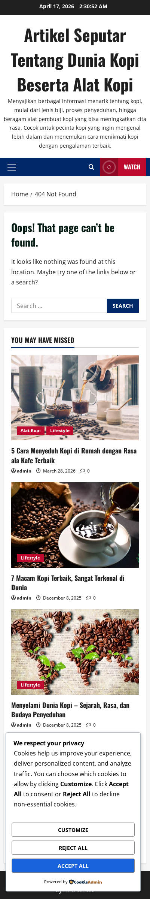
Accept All (73, 865)
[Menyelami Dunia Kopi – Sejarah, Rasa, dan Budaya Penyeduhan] (75, 651)
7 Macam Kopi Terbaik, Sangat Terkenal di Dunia (68, 582)
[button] (12, 167)
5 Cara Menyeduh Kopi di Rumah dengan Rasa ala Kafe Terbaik (74, 455)
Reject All (73, 847)
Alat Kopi (31, 430)
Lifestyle (60, 430)
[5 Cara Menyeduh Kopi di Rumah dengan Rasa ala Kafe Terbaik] (75, 397)
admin (24, 471)
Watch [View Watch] (120, 167)
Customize (73, 829)
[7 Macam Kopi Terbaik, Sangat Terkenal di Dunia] (75, 524)
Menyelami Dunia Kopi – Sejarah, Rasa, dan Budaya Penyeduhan (70, 709)
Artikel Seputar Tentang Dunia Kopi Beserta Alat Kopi (75, 59)
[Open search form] (91, 167)
